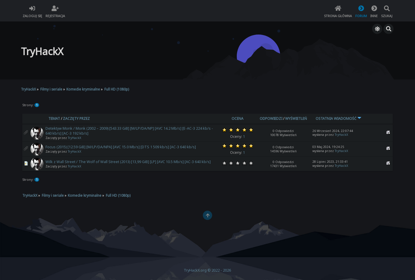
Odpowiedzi (271, 118)
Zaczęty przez (76, 118)
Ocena (237, 118)
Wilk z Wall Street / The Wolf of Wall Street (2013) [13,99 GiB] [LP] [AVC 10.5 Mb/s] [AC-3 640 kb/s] (128, 161)
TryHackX (74, 138)
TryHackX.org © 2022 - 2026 (207, 270)
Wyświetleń (296, 118)
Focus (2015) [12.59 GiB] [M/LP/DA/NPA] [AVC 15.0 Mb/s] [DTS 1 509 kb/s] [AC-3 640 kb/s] (120, 146)
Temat (54, 118)
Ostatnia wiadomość (338, 118)
